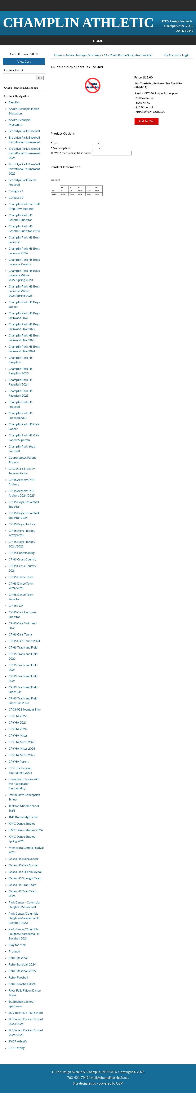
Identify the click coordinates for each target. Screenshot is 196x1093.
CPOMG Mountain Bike (25, 709)
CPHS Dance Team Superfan (21, 597)
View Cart (24, 61)
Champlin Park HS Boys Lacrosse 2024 (24, 251)
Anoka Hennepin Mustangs (19, 122)
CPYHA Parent (19, 761)
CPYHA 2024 (18, 729)
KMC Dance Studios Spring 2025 (22, 839)
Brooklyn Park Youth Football (22, 182)
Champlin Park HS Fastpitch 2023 (21, 371)
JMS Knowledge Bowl (23, 817)
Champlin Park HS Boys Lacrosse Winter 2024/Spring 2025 (24, 290)
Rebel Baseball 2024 (22, 964)
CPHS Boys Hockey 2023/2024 (22, 533)
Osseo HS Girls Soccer (23, 865)
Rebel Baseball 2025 (22, 971)
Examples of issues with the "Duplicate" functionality (24, 783)
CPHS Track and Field (23, 647)
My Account (171, 55)
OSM (119, 1083)
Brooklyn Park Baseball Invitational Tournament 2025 (24, 168)
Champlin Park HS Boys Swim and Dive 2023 (24, 337)
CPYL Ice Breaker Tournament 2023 (20, 770)
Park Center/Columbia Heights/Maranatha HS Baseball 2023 (24, 918)
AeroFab (14, 102)
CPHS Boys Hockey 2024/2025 (22, 544)
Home (98, 40)
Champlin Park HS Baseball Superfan (21, 217)
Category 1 (16, 191)
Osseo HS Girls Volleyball (25, 871)
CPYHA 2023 (18, 722)
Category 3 (16, 197)
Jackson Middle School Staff (24, 808)
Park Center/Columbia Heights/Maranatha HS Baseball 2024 (24, 933)
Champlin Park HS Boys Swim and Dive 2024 (24, 349)
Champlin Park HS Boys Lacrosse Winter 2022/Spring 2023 (24, 275)
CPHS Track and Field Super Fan (23, 689)
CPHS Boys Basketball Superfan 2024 (24, 515)
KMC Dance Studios (22, 823)
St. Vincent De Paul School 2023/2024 (26, 1021)
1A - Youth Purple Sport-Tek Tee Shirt (128, 55)
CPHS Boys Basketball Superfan (24, 504)
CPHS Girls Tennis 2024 (24, 641)
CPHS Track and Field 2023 (23, 656)
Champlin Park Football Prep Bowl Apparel (24, 206)
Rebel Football (18, 977)
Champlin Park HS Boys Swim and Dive (24, 315)
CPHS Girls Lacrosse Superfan (22, 614)
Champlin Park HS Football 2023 (21, 415)
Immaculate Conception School (24, 797)
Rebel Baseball (18, 958)
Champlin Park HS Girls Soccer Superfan (24, 437)
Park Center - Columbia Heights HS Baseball (24, 904)
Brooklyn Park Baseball (24, 131)
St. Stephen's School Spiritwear (21, 1004)
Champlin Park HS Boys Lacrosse (24, 239)
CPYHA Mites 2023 (22, 742)
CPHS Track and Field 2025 (23, 678)
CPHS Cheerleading (22, 553)
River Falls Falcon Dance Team (25, 992)
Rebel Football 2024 (22, 984)
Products (15, 951)
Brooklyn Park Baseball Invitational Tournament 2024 (24, 153)
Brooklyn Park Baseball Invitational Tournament (24, 140)
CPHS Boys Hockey (22, 524)
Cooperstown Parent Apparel (22, 460)
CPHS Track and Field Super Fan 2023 (23, 700)
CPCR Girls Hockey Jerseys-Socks (22, 471)
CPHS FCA (16, 605)
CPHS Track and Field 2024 (23, 667)
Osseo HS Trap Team (22, 884)
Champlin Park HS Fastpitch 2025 (21, 393)
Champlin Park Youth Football (22, 448)
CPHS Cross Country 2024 (22, 568)
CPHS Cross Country (22, 559)
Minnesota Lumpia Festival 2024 (26, 850)
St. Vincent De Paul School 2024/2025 (26, 1032)
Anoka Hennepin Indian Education (24, 111)
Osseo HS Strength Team (25, 878)
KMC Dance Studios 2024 (26, 830)
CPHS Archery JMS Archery (21, 482)
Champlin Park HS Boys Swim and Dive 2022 (24, 326)
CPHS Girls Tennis (21, 634)
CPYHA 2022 (18, 716)
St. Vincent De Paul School (26, 1012)
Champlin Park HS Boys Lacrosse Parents (24, 262)
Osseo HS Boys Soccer (23, 858)
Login (185, 55)
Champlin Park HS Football (21, 404)
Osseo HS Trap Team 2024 (22, 893)
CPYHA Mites (18, 735)
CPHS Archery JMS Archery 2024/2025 (22, 493)
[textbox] (20, 78)
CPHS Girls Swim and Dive (23, 625)
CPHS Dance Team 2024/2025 (21, 586)
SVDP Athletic (18, 1041)
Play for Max (17, 945)
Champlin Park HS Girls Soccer (24, 426)
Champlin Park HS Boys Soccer (24, 304)
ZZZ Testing (17, 1048)
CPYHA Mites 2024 (22, 748)
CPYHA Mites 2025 (22, 755)
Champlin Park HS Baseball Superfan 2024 (24, 228)
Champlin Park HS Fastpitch (21, 360)
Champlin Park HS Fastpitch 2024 (21, 382)
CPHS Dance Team (21, 577)
